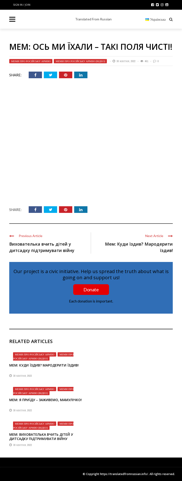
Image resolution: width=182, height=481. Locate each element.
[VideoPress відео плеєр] (91, 144)
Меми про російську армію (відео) (80, 61)
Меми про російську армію (30, 61)
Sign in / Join (21, 4)
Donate (91, 289)
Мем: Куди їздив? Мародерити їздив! (44, 365)
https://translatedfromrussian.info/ (124, 474)
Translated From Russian (93, 19)
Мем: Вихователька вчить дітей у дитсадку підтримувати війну (41, 436)
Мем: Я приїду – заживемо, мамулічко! (45, 400)
